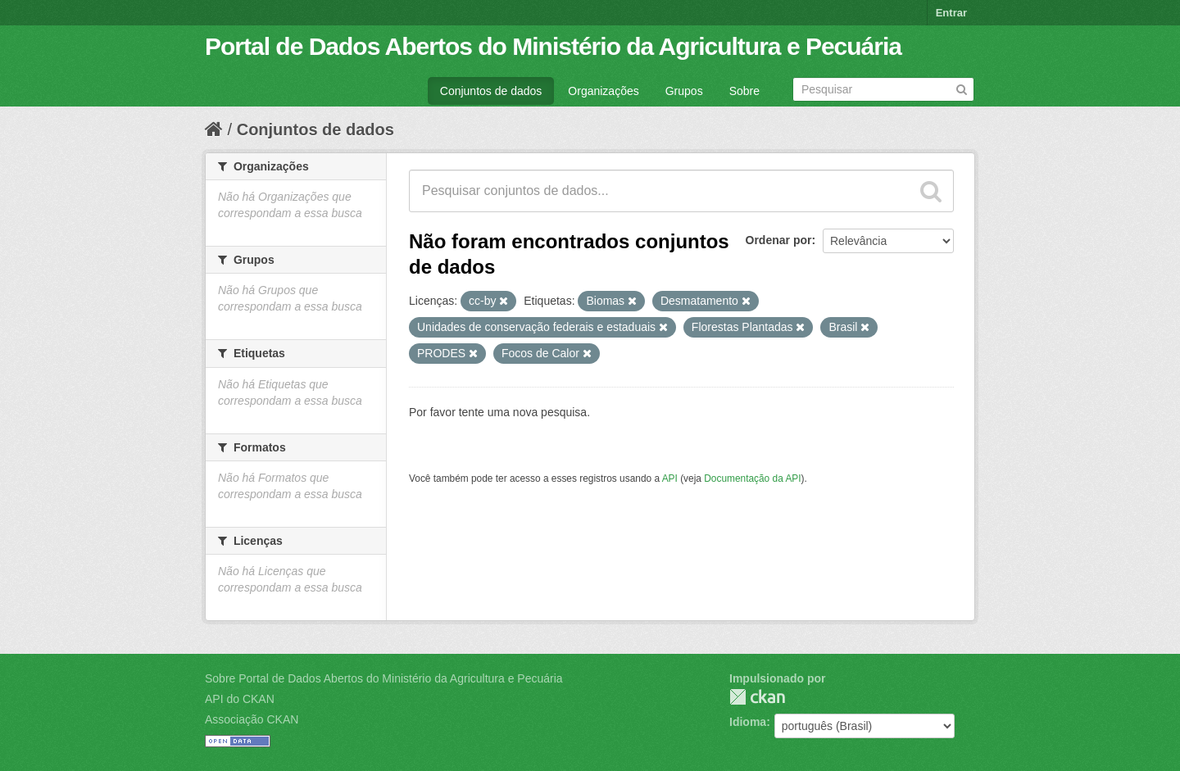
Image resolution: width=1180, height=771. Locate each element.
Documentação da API (752, 478)
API (670, 478)
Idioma (747, 721)
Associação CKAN (251, 719)
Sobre (744, 91)
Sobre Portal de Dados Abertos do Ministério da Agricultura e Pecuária (384, 678)
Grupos (684, 91)
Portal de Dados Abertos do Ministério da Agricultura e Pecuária (553, 46)
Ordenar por (779, 240)
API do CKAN (240, 698)
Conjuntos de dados (491, 91)
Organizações (603, 91)
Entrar (951, 13)
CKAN (757, 696)
